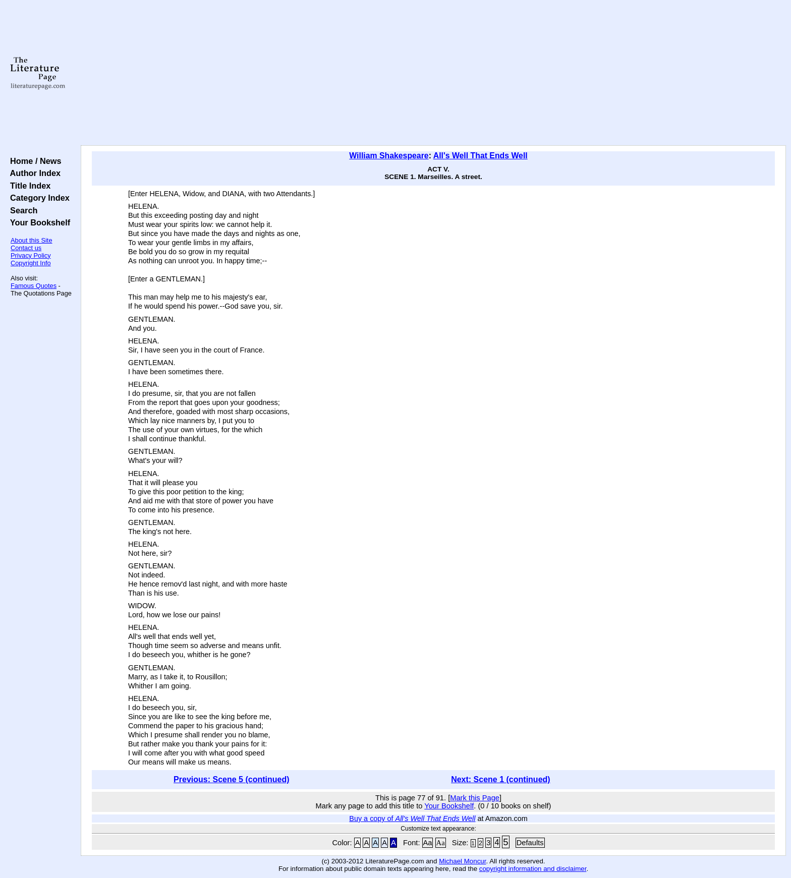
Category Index (38, 197)
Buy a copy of (412, 818)
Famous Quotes (33, 285)
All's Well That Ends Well (480, 155)
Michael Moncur (462, 861)
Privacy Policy (31, 255)
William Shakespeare (388, 155)
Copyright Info (31, 263)
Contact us (26, 248)
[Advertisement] (433, 73)
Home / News (34, 160)
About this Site (31, 240)
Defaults (530, 843)
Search (21, 210)
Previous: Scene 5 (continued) (231, 779)
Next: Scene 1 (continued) (500, 779)
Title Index (28, 185)
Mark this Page (474, 798)
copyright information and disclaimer (533, 868)
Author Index (33, 173)
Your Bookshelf (38, 222)
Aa (427, 843)
